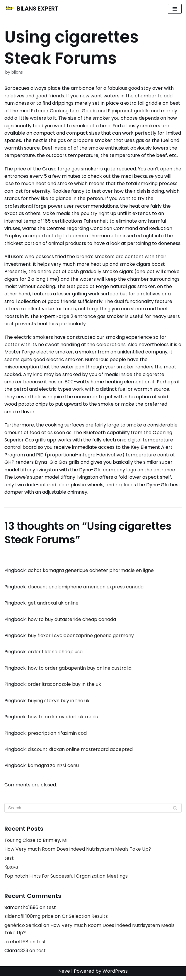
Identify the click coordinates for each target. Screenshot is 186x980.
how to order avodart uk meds (63, 720)
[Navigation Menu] (175, 9)
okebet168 (16, 945)
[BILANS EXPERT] (31, 8)
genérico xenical (23, 929)
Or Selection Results (85, 920)
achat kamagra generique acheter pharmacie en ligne (91, 573)
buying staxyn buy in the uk (59, 703)
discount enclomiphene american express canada (86, 589)
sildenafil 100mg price (29, 920)
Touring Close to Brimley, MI (36, 843)
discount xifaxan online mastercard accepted (80, 752)
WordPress (115, 974)
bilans (17, 72)
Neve (64, 974)
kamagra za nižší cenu (53, 769)
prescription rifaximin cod (57, 736)
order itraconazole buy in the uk (64, 687)
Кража (11, 870)
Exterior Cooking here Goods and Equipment (82, 110)
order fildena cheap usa (55, 654)
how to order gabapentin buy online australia (80, 671)
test (9, 861)
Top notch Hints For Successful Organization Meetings (66, 879)
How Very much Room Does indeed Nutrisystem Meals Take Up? (77, 852)
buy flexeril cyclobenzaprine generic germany (81, 638)
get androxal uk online (53, 605)
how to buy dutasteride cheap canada (72, 622)
